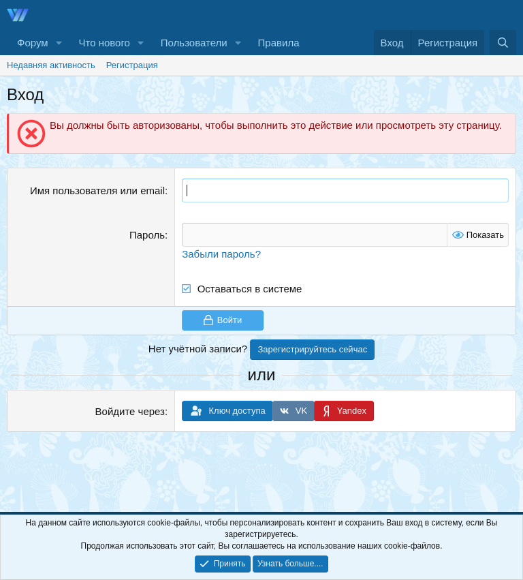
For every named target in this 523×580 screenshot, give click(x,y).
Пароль (147, 235)
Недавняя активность (51, 65)
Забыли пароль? (221, 254)
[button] (58, 42)
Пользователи (194, 42)
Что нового (103, 42)
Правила (279, 42)
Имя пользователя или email (97, 190)
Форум (32, 42)
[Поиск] (503, 42)
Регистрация (132, 65)
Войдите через (130, 411)
